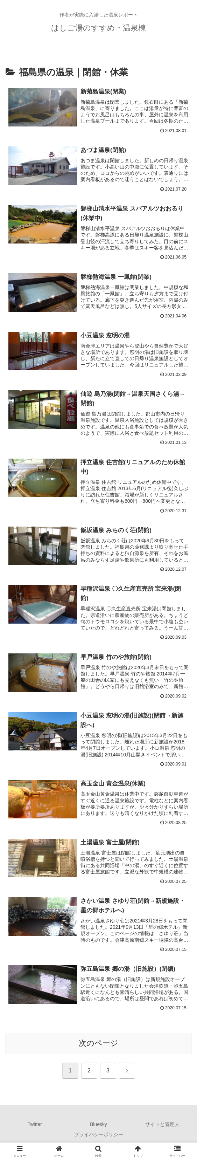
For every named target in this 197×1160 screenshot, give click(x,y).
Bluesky (98, 1127)
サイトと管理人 (162, 1127)
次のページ (98, 1046)
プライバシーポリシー (98, 1137)
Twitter (35, 1127)
